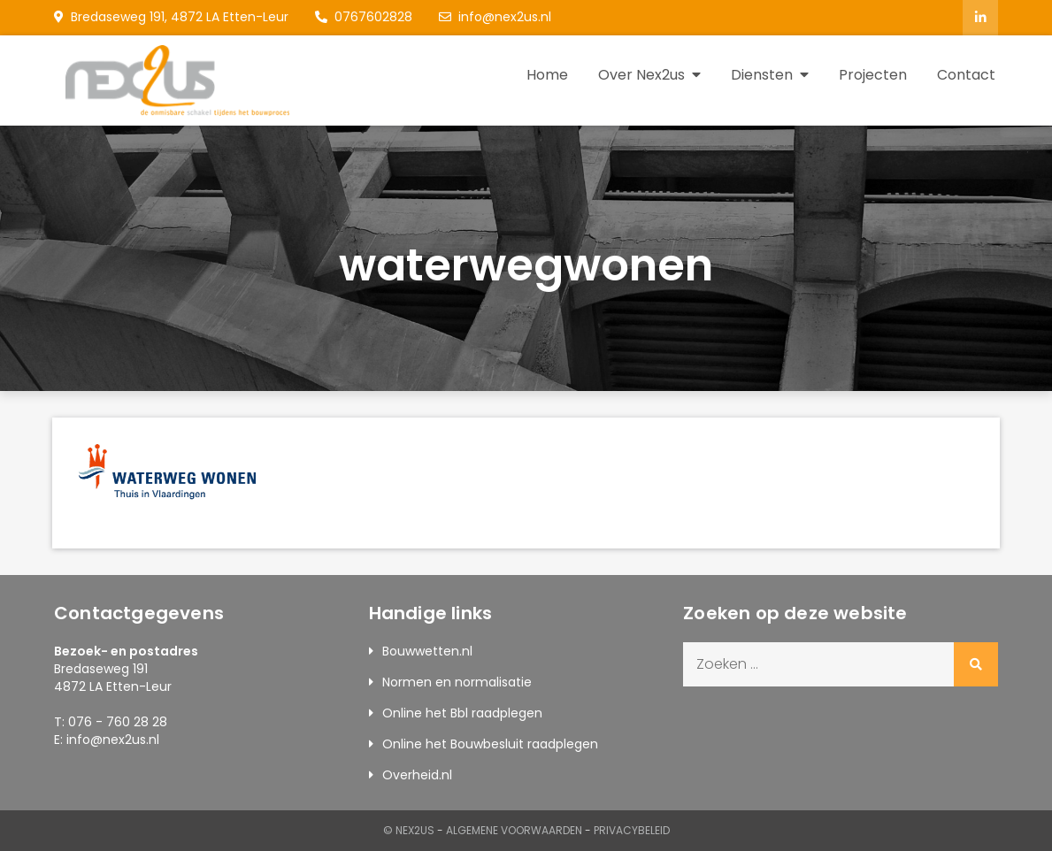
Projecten (873, 75)
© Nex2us (408, 830)
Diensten (762, 75)
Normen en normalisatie (457, 682)
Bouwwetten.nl (427, 651)
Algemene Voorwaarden (514, 830)
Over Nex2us (641, 75)
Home (547, 75)
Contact (966, 75)
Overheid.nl (417, 775)
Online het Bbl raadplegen (462, 713)
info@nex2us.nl (495, 17)
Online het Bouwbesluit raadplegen (490, 744)
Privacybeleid (632, 830)
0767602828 (363, 17)
